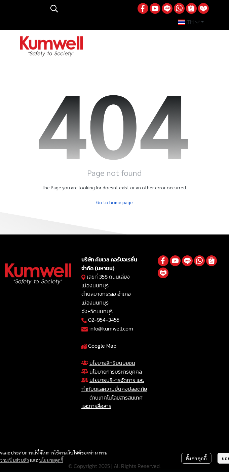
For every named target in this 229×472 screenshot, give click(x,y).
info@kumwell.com (111, 328)
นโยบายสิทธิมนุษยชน (112, 363)
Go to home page (114, 202)
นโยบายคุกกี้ (51, 460)
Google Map (102, 346)
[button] (90, 8)
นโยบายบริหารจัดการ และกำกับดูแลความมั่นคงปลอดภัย (114, 384)
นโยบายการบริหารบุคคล (115, 372)
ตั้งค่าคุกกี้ (196, 458)
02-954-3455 (103, 320)
